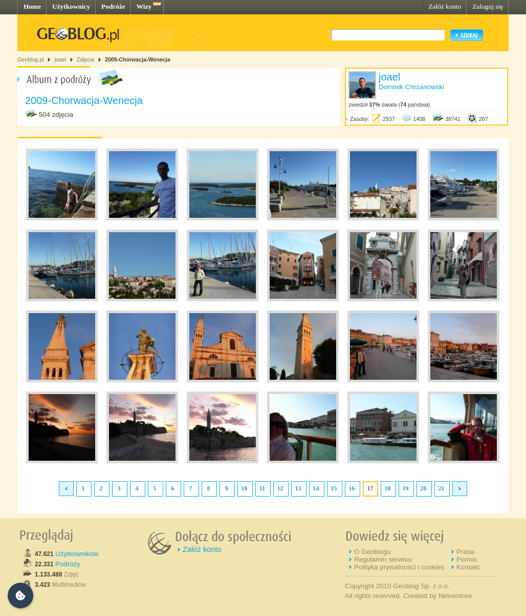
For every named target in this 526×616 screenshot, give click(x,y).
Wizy (144, 6)
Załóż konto (444, 6)
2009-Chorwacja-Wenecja (137, 59)
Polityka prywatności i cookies (399, 567)
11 (262, 488)
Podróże (113, 6)
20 (424, 488)
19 (406, 488)
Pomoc (466, 559)
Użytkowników (76, 554)
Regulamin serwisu (383, 559)
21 (442, 488)
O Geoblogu (372, 552)
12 (280, 488)
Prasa (465, 552)
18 (388, 488)
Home (32, 6)
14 (316, 488)
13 (298, 488)
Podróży (67, 564)
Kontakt (467, 567)
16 (352, 488)
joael (60, 59)
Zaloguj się (487, 6)
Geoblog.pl (30, 59)
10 (245, 488)
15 (334, 488)
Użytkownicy (71, 6)
